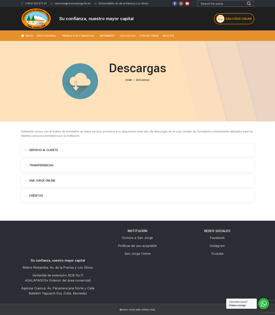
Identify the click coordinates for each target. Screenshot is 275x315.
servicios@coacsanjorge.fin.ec (70, 3)
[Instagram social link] (181, 3)
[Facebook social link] (174, 3)
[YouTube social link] (187, 3)
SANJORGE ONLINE (234, 19)
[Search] (225, 3)
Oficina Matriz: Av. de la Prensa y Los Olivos (121, 3)
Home (128, 80)
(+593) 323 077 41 (33, 3)
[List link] (137, 237)
